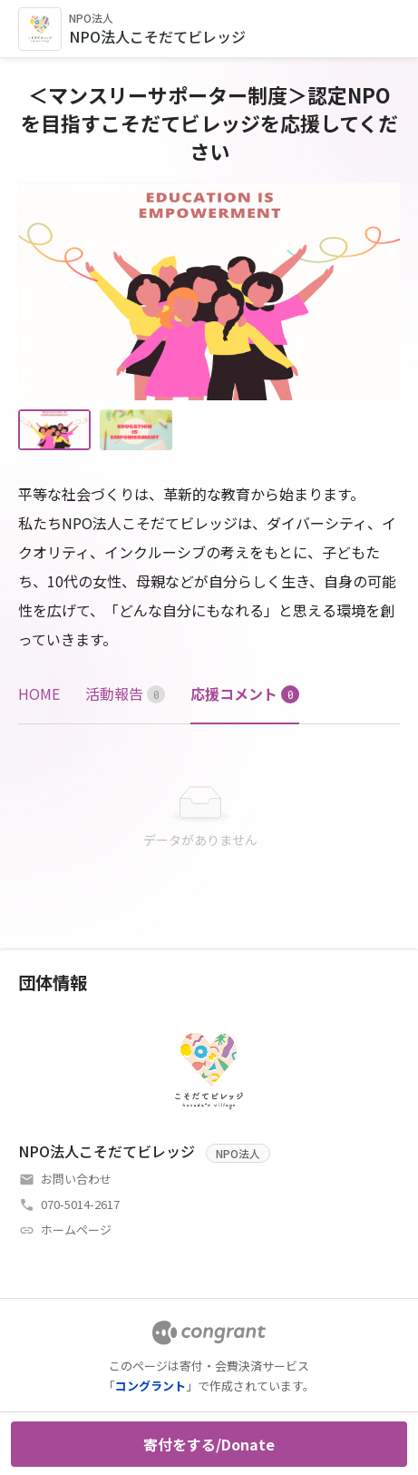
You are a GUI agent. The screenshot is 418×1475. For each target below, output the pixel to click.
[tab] (39, 694)
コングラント (150, 1385)
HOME (39, 693)
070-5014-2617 (80, 1204)
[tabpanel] (209, 817)
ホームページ (76, 1229)
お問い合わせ (76, 1178)
